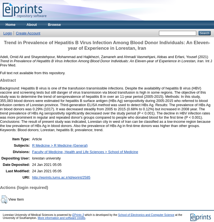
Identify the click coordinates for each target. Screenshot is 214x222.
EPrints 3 (78, 214)
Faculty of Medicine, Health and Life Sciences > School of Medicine (85, 152)
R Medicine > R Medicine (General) (60, 145)
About (32, 25)
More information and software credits (61, 217)
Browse (54, 25)
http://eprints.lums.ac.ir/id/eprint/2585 (61, 177)
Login (7, 33)
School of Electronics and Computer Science (146, 214)
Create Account (28, 33)
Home (11, 25)
